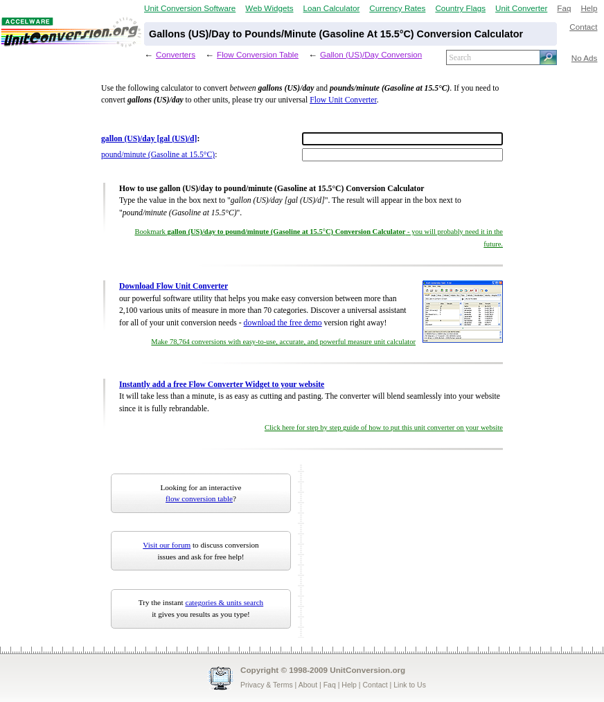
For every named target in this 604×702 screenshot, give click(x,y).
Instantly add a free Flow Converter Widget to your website (221, 384)
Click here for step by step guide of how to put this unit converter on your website (384, 427)
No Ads (584, 57)
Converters (175, 54)
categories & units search (224, 602)
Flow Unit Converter (343, 100)
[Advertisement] (394, 551)
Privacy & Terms (266, 685)
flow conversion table (199, 498)
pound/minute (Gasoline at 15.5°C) (158, 154)
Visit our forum (166, 545)
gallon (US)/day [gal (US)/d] (149, 138)
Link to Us (409, 685)
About (308, 685)
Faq (564, 7)
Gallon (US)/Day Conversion (371, 54)
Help (588, 7)
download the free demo (283, 322)
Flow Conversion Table (258, 54)
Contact (583, 26)
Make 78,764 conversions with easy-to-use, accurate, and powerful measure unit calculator (283, 341)
